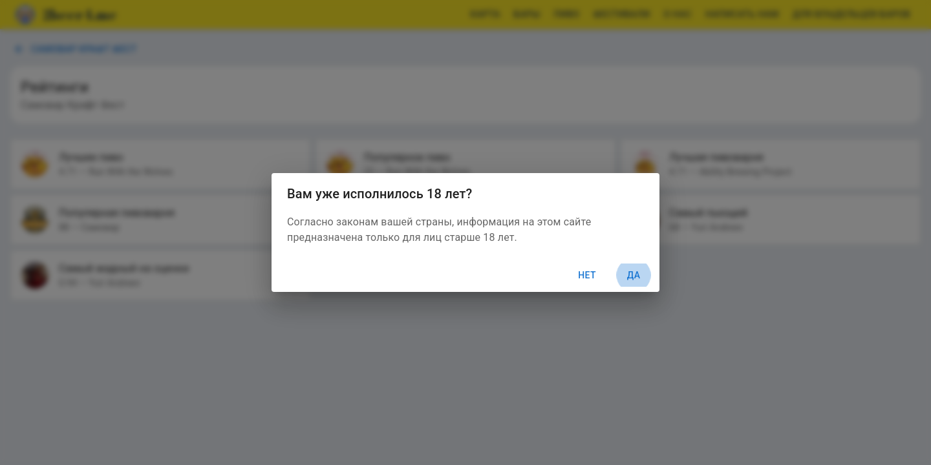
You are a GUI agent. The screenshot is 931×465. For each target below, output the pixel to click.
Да (633, 275)
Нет (587, 275)
